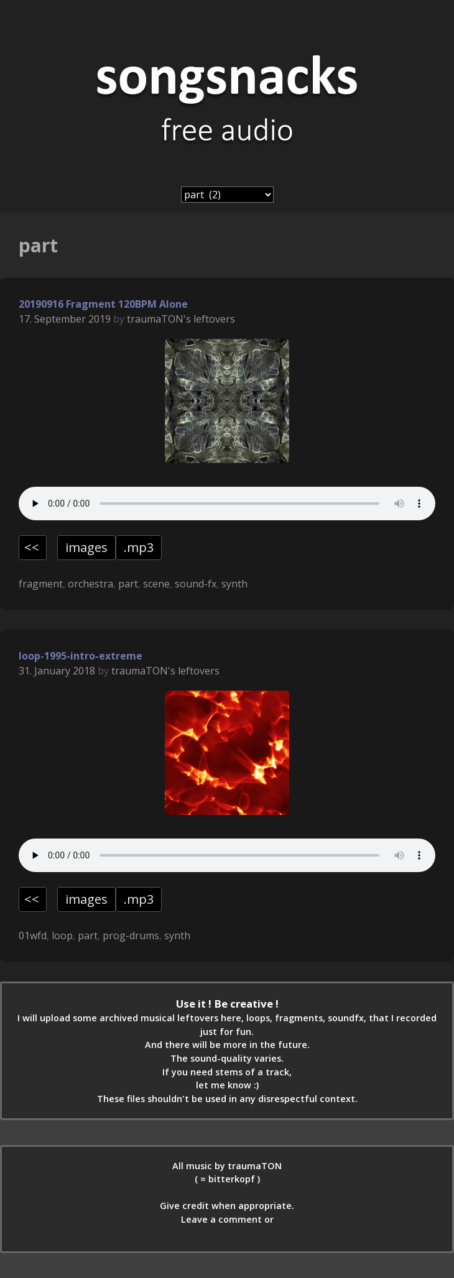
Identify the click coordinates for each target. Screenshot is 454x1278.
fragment (41, 584)
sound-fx (195, 584)
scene (156, 584)
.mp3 (139, 547)
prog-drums (131, 935)
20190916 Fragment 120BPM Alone (103, 304)
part (128, 584)
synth (234, 584)
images (86, 547)
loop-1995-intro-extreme (80, 656)
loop (62, 935)
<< (31, 547)
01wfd (33, 935)
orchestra (90, 584)
